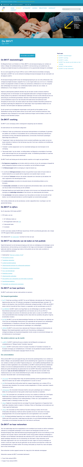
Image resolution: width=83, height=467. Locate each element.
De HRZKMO (5, 309)
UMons (4, 410)
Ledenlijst (52, 8)
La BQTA (4, 342)
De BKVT (18, 8)
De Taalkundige (15, 237)
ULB (3, 383)
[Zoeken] (70, 9)
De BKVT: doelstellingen (65, 55)
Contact (13, 10)
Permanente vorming (7, 257)
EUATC (4, 347)
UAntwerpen (5, 390)
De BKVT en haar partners (65, 66)
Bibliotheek (43, 8)
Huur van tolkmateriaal (8, 271)
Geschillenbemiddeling (8, 281)
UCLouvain (5, 378)
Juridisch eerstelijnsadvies (9, 263)
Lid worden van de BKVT (27, 55)
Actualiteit (26, 8)
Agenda (34, 8)
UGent (4, 403)
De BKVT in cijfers (63, 60)
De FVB (4, 319)
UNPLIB (4, 328)
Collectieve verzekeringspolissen (11, 268)
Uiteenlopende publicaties (9, 276)
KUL (3, 416)
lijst (19, 221)
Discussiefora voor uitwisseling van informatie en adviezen (17, 278)
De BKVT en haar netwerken (66, 68)
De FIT (4, 300)
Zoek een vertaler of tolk (16, 255)
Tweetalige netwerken (8, 260)
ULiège (4, 394)
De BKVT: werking (63, 58)
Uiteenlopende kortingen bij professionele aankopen (16, 265)
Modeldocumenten (7, 273)
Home (12, 8)
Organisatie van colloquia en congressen (13, 284)
